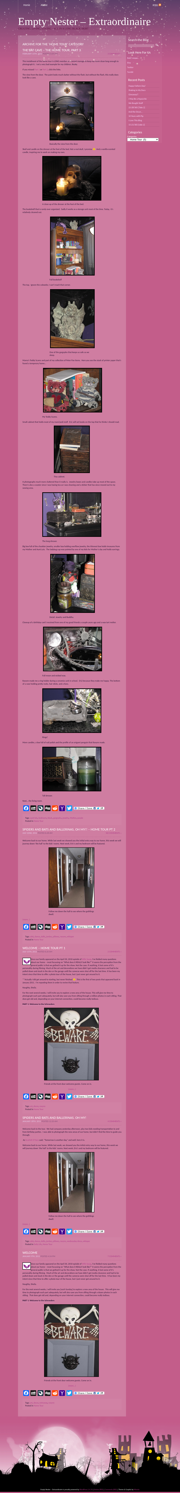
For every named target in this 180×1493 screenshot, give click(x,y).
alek (32, 936)
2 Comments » (115, 951)
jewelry (65, 818)
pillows (56, 936)
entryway (43, 1403)
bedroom (43, 818)
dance (37, 936)
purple (80, 818)
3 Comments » (115, 53)
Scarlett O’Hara (32, 1140)
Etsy (129, 62)
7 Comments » (115, 1256)
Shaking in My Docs (137, 90)
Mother (73, 818)
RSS (157, 5)
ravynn (63, 936)
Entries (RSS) (98, 1489)
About (44, 5)
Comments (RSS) (111, 1489)
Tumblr (130, 72)
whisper (70, 936)
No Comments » (114, 833)
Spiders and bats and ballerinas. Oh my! (54, 1118)
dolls (43, 936)
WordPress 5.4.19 (86, 1489)
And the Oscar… (135, 112)
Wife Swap (86, 959)
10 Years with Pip (136, 116)
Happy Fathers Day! (137, 86)
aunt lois (34, 818)
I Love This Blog (135, 120)
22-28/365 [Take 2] (137, 107)
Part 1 (37, 69)
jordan (49, 936)
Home (26, 5)
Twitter (130, 67)
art (31, 1106)
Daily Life (38, 1244)
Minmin (137, 1489)
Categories (131, 136)
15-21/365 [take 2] (137, 124)
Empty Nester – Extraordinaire (84, 21)
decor (36, 1106)
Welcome (29, 1253)
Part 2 (45, 69)
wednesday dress (74, 1241)
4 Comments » (115, 1121)
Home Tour (39, 821)
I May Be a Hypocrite (138, 99)
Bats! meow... (133, 58)
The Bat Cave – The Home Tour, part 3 (51, 50)
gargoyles (57, 818)
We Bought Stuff (136, 103)
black (50, 818)
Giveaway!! (133, 94)
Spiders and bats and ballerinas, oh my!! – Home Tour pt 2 (68, 829)
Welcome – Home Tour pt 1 (43, 948)
